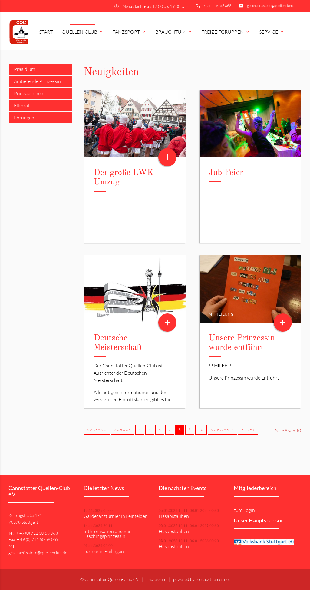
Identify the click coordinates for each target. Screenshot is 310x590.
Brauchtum (173, 31)
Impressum (156, 579)
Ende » (248, 429)
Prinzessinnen (28, 93)
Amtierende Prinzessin (37, 81)
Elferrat (22, 105)
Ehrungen (24, 117)
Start (46, 32)
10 (201, 429)
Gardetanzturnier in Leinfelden (116, 516)
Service (271, 31)
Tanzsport (129, 31)
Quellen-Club (83, 31)
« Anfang (97, 429)
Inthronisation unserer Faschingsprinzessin (107, 534)
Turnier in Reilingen (104, 551)
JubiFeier (226, 173)
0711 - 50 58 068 (217, 5)
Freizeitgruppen (225, 31)
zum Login (244, 510)
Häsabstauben (174, 516)
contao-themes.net (213, 579)
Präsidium (24, 69)
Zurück (122, 429)
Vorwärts (222, 429)
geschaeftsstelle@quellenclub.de (271, 5)
